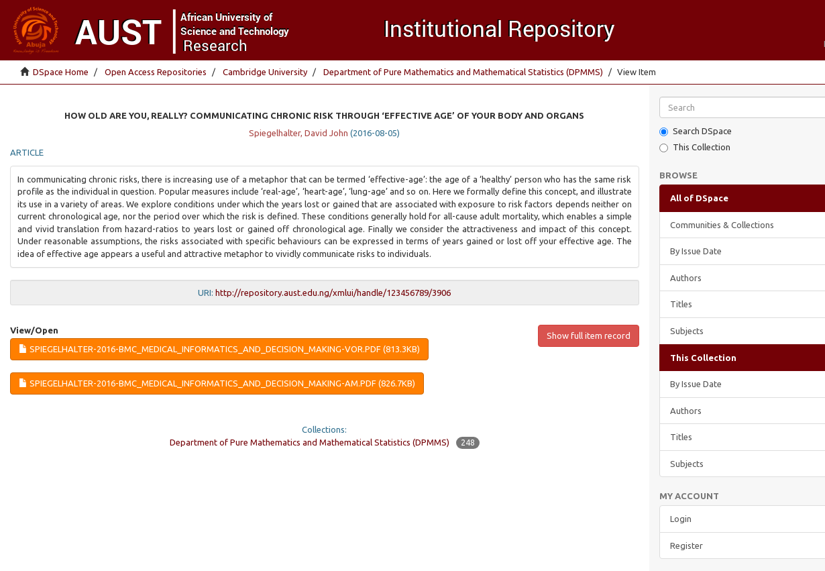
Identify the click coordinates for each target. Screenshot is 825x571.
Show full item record (588, 335)
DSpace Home (61, 71)
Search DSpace (695, 131)
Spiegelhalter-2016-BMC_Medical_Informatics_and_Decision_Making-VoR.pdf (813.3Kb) (219, 349)
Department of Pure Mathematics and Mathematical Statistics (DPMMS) (463, 71)
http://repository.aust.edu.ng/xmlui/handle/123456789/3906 (333, 292)
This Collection (694, 147)
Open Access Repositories (156, 71)
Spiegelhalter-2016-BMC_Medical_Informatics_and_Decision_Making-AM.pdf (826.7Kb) (217, 383)
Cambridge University (265, 71)
